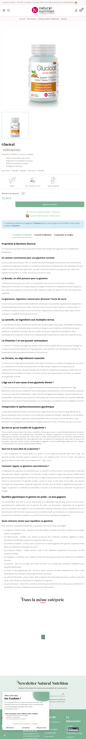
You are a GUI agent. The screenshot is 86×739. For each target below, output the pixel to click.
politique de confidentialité (56, 702)
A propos (69, 726)
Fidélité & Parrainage (74, 733)
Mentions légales (51, 729)
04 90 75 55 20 (30, 730)
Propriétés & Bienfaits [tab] (22, 235)
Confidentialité (50, 733)
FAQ (67, 729)
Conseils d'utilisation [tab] (42, 235)
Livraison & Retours (52, 722)
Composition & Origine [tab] (63, 235)
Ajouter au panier (50, 204)
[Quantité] (6, 204)
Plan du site (49, 736)
